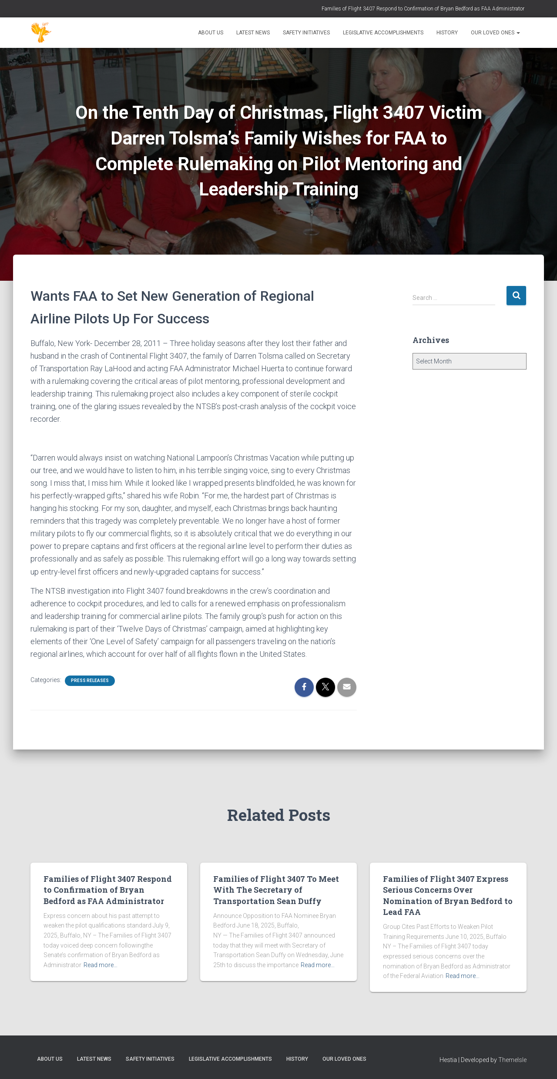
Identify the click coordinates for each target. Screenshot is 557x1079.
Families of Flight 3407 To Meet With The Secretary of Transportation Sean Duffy (276, 890)
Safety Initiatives (306, 33)
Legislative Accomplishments (383, 33)
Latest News (253, 33)
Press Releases (90, 680)
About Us (210, 33)
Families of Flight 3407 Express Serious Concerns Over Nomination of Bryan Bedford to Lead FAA (448, 895)
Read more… (100, 964)
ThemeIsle (512, 1059)
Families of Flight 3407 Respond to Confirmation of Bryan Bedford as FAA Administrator (423, 9)
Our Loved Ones (495, 33)
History (447, 33)
